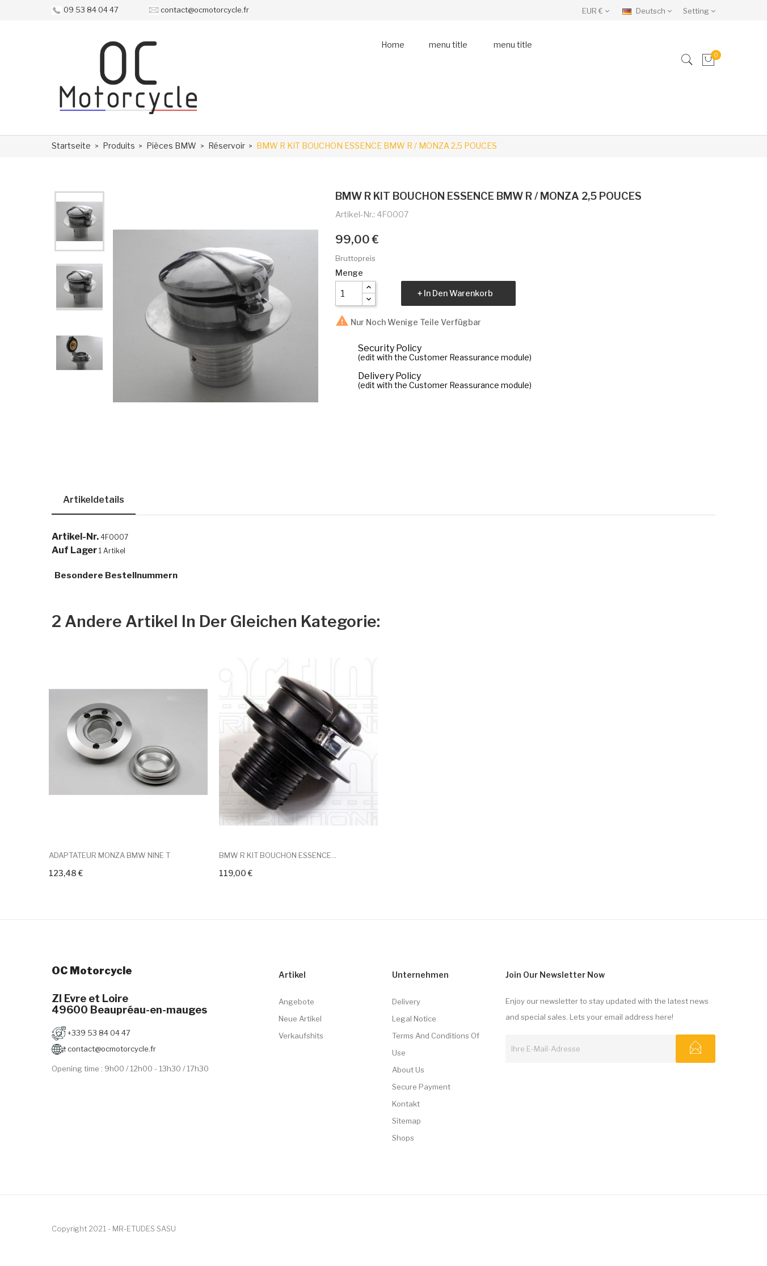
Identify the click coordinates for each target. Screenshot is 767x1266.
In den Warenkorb (458, 293)
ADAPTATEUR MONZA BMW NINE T (109, 855)
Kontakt (406, 1103)
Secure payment (421, 1086)
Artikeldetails (93, 499)
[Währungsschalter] (598, 10)
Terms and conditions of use (435, 1044)
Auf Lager (74, 550)
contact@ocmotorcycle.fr (205, 9)
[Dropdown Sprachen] (650, 10)
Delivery (406, 1001)
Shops (403, 1137)
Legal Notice (414, 1018)
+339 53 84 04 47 (91, 1032)
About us (408, 1069)
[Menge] (349, 293)
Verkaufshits (301, 1035)
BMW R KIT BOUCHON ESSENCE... (277, 855)
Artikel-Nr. (75, 536)
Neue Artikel (300, 1018)
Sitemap (406, 1120)
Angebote (296, 1001)
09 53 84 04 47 (91, 9)
